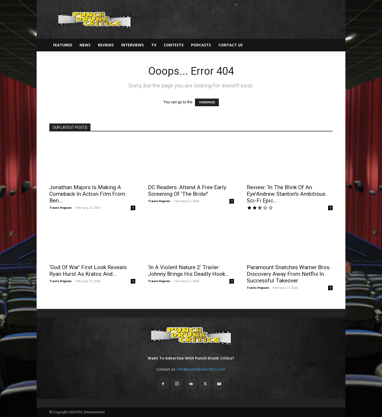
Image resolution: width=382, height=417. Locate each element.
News (85, 44)
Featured (62, 44)
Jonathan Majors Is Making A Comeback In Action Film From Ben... (87, 194)
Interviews (132, 44)
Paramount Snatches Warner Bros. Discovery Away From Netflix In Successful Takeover (289, 274)
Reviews (106, 44)
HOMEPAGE (207, 102)
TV (153, 44)
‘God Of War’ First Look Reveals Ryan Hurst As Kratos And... (88, 270)
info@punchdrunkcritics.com (201, 369)
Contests (174, 44)
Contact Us (230, 44)
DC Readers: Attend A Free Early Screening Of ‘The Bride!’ (187, 190)
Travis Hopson (60, 208)
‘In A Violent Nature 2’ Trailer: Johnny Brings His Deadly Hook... (188, 270)
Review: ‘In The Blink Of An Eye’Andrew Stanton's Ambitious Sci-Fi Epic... (286, 194)
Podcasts (201, 44)
